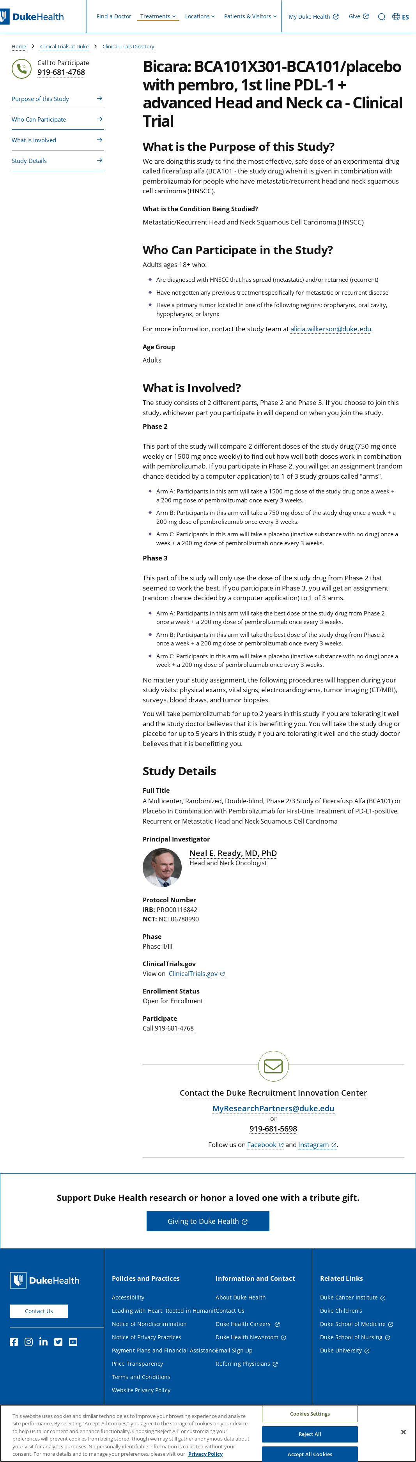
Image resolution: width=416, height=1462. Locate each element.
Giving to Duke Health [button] (203, 1221)
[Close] (403, 1435)
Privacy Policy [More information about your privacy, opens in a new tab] (205, 1457)
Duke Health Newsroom (247, 1337)
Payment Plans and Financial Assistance (165, 1350)
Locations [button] (197, 16)
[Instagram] (30, 1343)
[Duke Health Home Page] (46, 1280)
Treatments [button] (155, 16)
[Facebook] (15, 1343)
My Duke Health (309, 16)
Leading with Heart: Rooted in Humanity (165, 1310)
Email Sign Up (234, 1350)
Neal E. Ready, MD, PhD (233, 853)
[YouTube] (75, 1343)
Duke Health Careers (244, 1324)
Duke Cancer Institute (349, 1297)
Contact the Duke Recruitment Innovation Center (273, 1092)
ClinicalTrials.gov (193, 973)
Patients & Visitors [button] (247, 16)
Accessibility (128, 1297)
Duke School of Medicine (353, 1324)
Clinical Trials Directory (128, 46)
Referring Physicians (243, 1363)
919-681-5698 (273, 1129)
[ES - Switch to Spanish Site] (401, 16)
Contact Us (39, 1311)
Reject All (310, 1437)
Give (354, 16)
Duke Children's (341, 1310)
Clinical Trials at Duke (64, 46)
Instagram (313, 1144)
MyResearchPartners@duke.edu (273, 1108)
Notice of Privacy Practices (147, 1337)
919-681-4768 (174, 1028)
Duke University (341, 1350)
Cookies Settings (310, 1417)
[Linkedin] (45, 1343)
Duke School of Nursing (351, 1337)
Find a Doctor (114, 16)
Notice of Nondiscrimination (149, 1324)
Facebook (261, 1144)
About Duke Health (241, 1297)
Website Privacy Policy (141, 1390)
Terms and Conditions (141, 1377)
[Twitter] (60, 1343)
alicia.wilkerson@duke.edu (330, 328)
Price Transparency (137, 1363)
